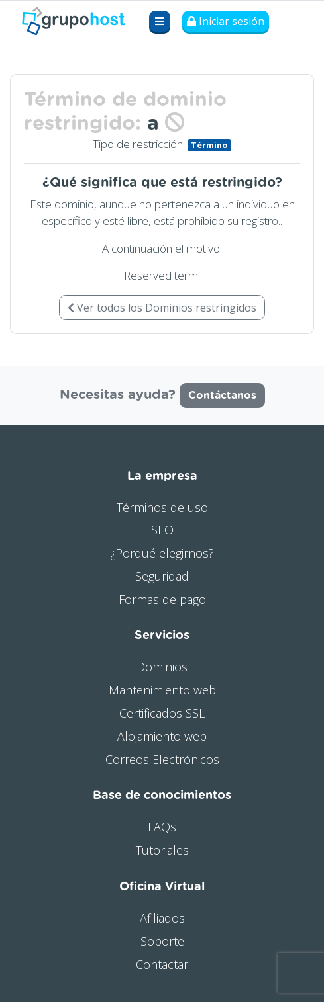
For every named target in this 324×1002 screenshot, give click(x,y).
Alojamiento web (162, 736)
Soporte (162, 941)
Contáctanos (222, 395)
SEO (162, 530)
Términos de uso (162, 507)
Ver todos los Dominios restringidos (162, 307)
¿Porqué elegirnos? (162, 553)
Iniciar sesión (225, 21)
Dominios (162, 667)
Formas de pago (162, 599)
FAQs (162, 827)
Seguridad (162, 576)
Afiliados (162, 918)
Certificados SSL (162, 713)
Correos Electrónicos (162, 759)
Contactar (162, 964)
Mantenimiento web (162, 690)
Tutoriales (162, 850)
